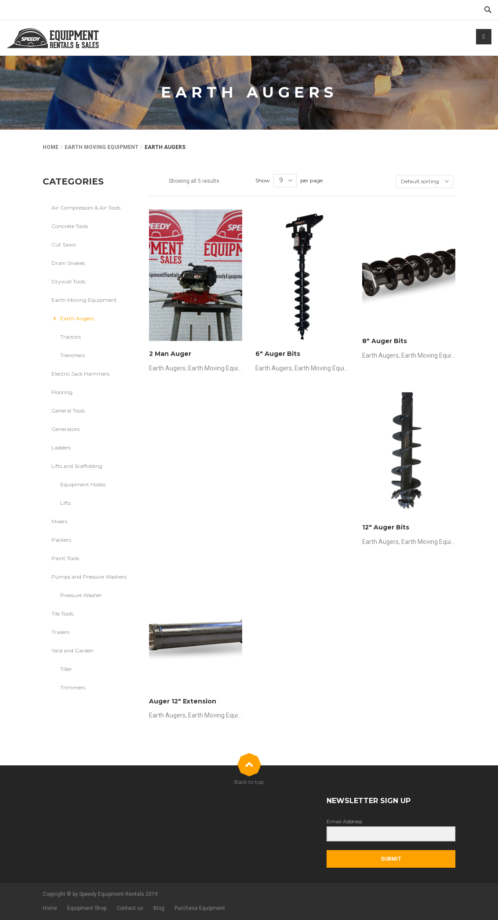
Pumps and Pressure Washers (89, 576)
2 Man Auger (170, 354)
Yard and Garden (72, 650)
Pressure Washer (81, 595)
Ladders (61, 447)
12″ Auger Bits (385, 527)
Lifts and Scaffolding (76, 466)
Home (50, 147)
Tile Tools (62, 613)
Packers (61, 539)
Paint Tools (65, 558)
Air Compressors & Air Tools (85, 207)
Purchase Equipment (199, 908)
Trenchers (72, 355)
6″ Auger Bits (277, 354)
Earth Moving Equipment (101, 147)
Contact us (129, 908)
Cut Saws (63, 244)
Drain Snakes (68, 263)
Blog (158, 908)
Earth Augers (167, 368)
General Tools (68, 410)
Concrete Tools (69, 226)
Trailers (60, 632)
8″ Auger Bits (384, 341)
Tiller (66, 669)
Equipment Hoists (82, 484)
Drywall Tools (68, 281)
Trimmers (72, 687)
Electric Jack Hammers (80, 373)
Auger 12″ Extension (182, 701)
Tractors (70, 336)
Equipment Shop (86, 908)
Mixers (59, 521)
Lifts (65, 503)
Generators (65, 429)
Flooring (62, 392)
